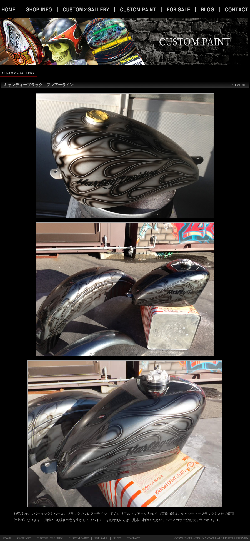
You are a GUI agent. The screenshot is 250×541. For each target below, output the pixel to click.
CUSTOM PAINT (79, 538)
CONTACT (133, 538)
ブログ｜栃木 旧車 (207, 9)
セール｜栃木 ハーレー (178, 9)
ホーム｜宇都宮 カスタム (10, 9)
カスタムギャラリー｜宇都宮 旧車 (85, 9)
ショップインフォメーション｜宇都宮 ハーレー (39, 9)
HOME (7, 538)
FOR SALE (101, 538)
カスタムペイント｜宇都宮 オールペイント (137, 9)
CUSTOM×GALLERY (49, 538)
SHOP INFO (24, 538)
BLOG (117, 538)
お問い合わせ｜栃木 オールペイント (234, 9)
